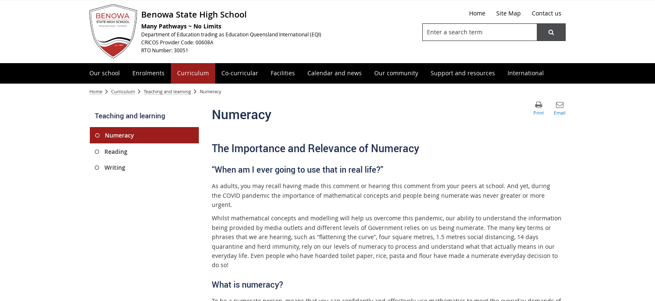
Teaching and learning (167, 91)
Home (95, 91)
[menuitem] (104, 73)
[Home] (477, 13)
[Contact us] (547, 13)
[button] (551, 32)
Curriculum (123, 91)
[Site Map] (508, 13)
